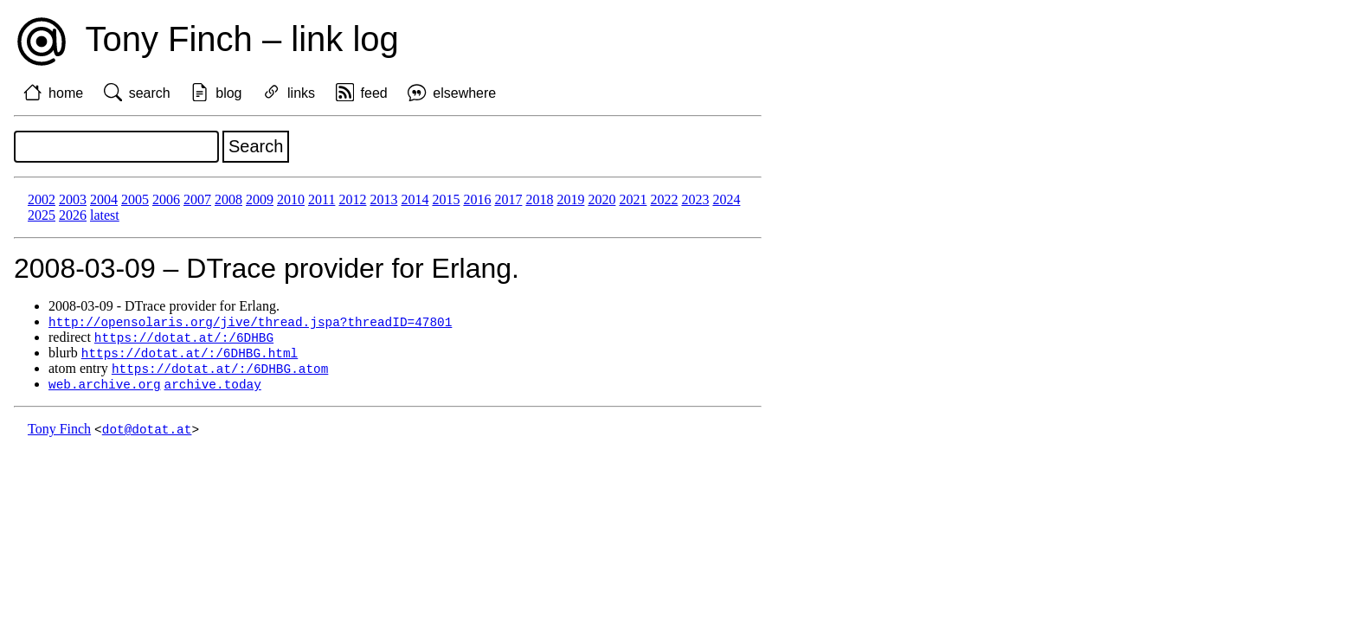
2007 (197, 199)
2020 (601, 199)
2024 (726, 199)
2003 (73, 199)
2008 (228, 199)
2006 (166, 199)
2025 (41, 215)
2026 (73, 215)
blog (228, 93)
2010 (291, 199)
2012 (352, 199)
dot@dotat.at (147, 434)
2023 (695, 199)
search (149, 93)
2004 (104, 199)
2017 (508, 199)
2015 (446, 199)
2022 (664, 199)
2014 (414, 199)
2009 (259, 199)
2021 (632, 199)
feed (374, 93)
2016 (477, 199)
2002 (41, 199)
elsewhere (464, 93)
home (65, 93)
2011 (321, 199)
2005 (135, 199)
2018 (539, 199)
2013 (383, 199)
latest (104, 215)
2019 (570, 199)
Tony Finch (59, 434)
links (301, 93)
